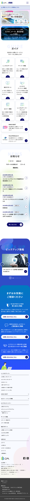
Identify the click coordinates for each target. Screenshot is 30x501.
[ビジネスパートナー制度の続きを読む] (22, 89)
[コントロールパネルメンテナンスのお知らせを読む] (15, 198)
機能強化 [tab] (15, 168)
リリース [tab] (22, 164)
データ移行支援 (5, 423)
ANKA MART (4, 394)
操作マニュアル (5, 435)
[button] (2, 264)
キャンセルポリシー (5, 474)
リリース (4, 450)
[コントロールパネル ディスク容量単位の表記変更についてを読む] (15, 178)
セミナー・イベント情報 (7, 398)
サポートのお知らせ (6, 448)
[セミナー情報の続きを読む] (7, 111)
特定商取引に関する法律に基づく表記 (9, 470)
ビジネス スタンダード (7, 379)
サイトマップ (3, 472)
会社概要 (3, 462)
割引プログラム (5, 406)
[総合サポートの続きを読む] (7, 89)
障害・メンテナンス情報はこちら (10, 7)
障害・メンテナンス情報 (7, 430)
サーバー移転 (4, 416)
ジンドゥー (4, 482)
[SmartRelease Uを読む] (15, 138)
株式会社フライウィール (22, 493)
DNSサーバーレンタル (7, 390)
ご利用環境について (13, 472)
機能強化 (4, 453)
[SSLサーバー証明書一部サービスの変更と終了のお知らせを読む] (15, 214)
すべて (3, 442)
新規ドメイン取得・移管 (7, 387)
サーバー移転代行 (6, 420)
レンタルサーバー (5, 373)
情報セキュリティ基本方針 (7, 466)
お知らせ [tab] (18, 161)
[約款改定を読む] (15, 206)
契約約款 (22, 470)
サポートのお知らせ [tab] (12, 164)
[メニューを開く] (27, 3)
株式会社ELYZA (6, 489)
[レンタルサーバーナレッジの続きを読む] (22, 111)
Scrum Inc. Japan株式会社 (9, 493)
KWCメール (4, 382)
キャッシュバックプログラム (8, 409)
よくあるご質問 (5, 432)
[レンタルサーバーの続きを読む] (7, 68)
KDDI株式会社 (5, 487)
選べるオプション (6, 385)
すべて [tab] (12, 161)
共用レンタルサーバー (7, 376)
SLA (13, 474)
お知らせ (3, 439)
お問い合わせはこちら (15, 316)
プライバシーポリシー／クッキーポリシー (10, 464)
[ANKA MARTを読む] (15, 127)
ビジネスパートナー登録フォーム (6, 412)
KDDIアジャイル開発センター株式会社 (11, 491)
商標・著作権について (6, 468)
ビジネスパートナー (6, 403)
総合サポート (4, 426)
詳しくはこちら (13, 224)
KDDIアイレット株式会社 (16, 487)
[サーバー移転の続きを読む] (22, 68)
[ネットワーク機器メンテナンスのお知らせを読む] (15, 188)
